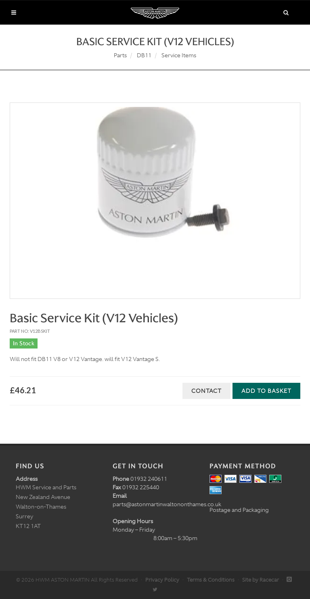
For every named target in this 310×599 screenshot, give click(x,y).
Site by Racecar (260, 579)
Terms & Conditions (211, 579)
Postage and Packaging (239, 509)
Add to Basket (266, 390)
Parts (120, 55)
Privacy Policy (162, 579)
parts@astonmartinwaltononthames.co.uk (167, 504)
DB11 (144, 55)
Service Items (178, 55)
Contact (206, 390)
